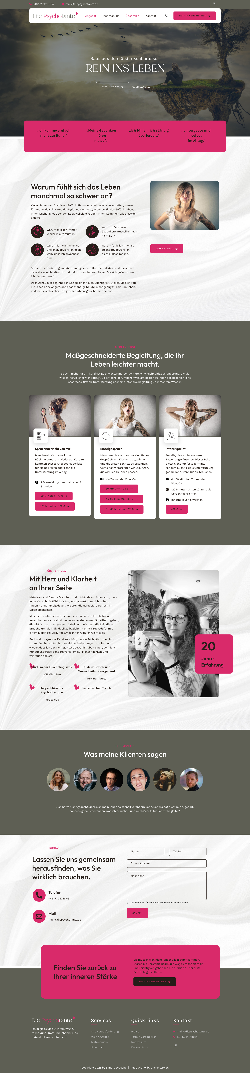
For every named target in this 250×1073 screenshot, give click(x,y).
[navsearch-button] (167, 16)
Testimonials (111, 16)
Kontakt (151, 16)
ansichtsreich (160, 1067)
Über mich (132, 16)
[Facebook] (214, 4)
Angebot (90, 16)
